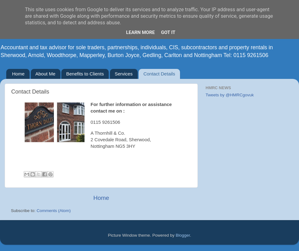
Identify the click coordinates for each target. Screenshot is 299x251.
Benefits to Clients (85, 73)
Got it (168, 32)
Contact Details (159, 73)
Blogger (183, 235)
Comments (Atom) (54, 210)
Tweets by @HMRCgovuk (230, 95)
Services (124, 73)
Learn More (140, 32)
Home (18, 73)
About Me (45, 73)
